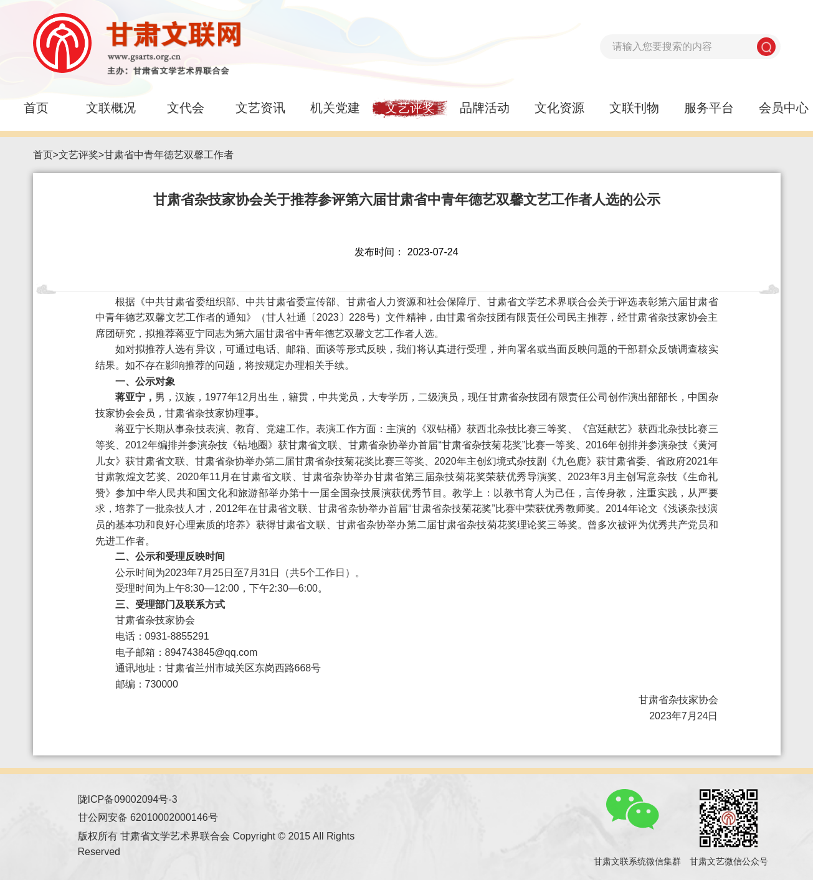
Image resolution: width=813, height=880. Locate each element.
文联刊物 (634, 108)
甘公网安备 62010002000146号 (148, 817)
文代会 (185, 108)
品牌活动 (485, 108)
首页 (43, 154)
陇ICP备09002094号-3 (128, 799)
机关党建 (335, 108)
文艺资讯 (260, 108)
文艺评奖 (410, 108)
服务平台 (709, 108)
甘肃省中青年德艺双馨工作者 (169, 154)
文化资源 (559, 108)
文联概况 (111, 108)
